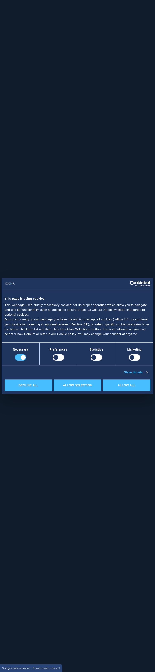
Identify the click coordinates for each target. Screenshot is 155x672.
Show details (133, 372)
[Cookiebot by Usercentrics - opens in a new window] (132, 284)
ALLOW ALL (126, 385)
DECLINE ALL (29, 385)
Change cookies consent (16, 668)
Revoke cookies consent (46, 668)
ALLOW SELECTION (77, 385)
